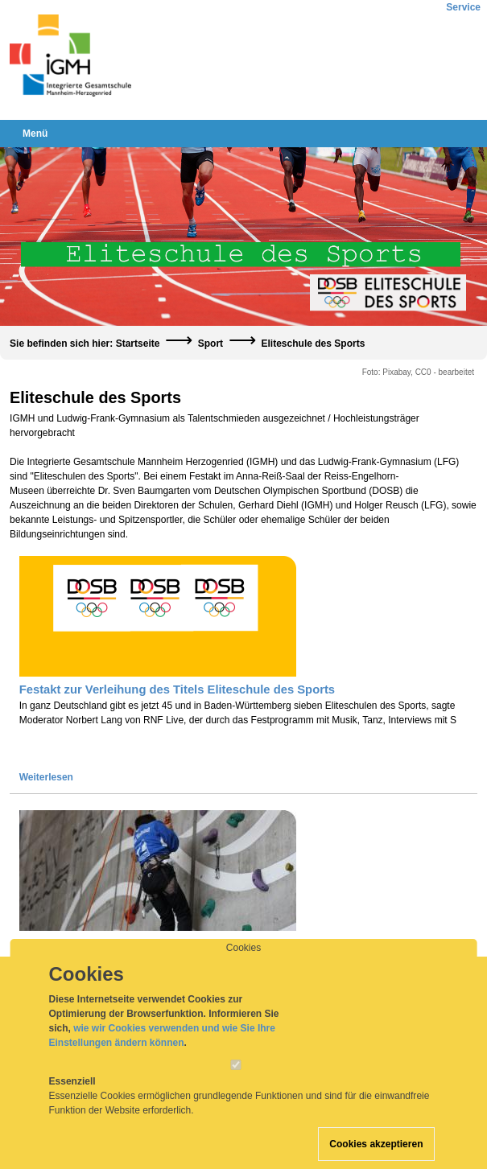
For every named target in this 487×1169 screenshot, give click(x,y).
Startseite (138, 343)
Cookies (243, 962)
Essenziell (72, 1095)
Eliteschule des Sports (313, 343)
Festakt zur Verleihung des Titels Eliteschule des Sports (177, 689)
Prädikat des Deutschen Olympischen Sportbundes (164, 943)
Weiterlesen (46, 777)
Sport (210, 343)
